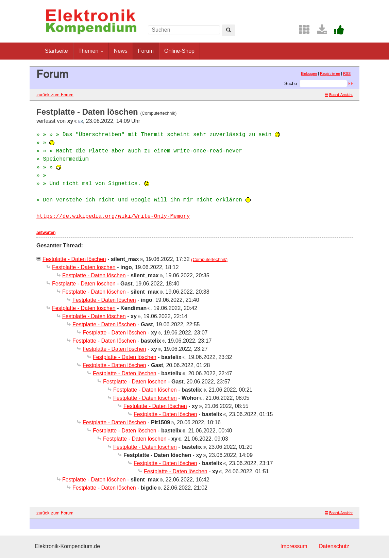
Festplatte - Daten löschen (74, 259)
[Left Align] (228, 30)
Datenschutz (334, 546)
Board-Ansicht (339, 94)
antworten (45, 232)
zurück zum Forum (54, 94)
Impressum (293, 546)
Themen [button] (91, 51)
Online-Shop (179, 51)
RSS (347, 73)
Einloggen (309, 73)
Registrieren (330, 73)
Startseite (56, 51)
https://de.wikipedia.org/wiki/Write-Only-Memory (113, 216)
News (121, 51)
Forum (146, 51)
